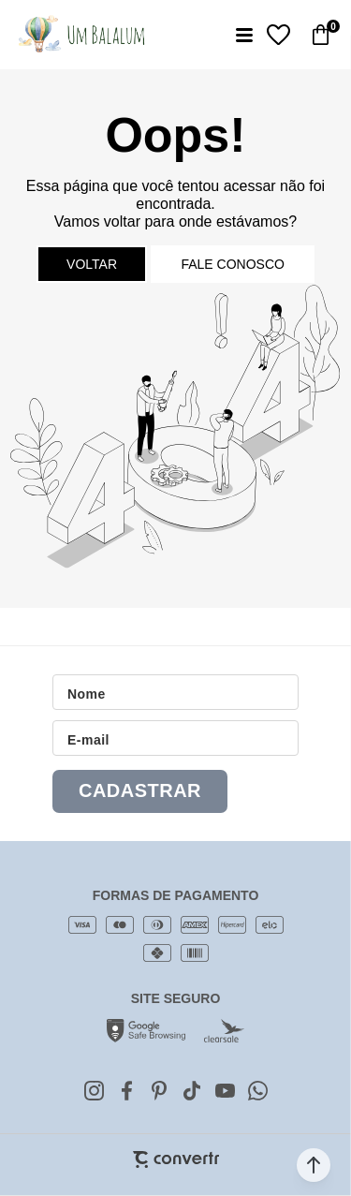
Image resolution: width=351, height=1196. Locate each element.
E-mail (88, 739)
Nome (86, 694)
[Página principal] (81, 34)
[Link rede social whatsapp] (257, 1091)
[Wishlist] (278, 35)
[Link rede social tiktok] (192, 1091)
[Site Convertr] (176, 1160)
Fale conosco (232, 264)
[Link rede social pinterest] (159, 1091)
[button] (313, 1165)
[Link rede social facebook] (126, 1091)
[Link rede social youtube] (225, 1091)
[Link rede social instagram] (94, 1091)
